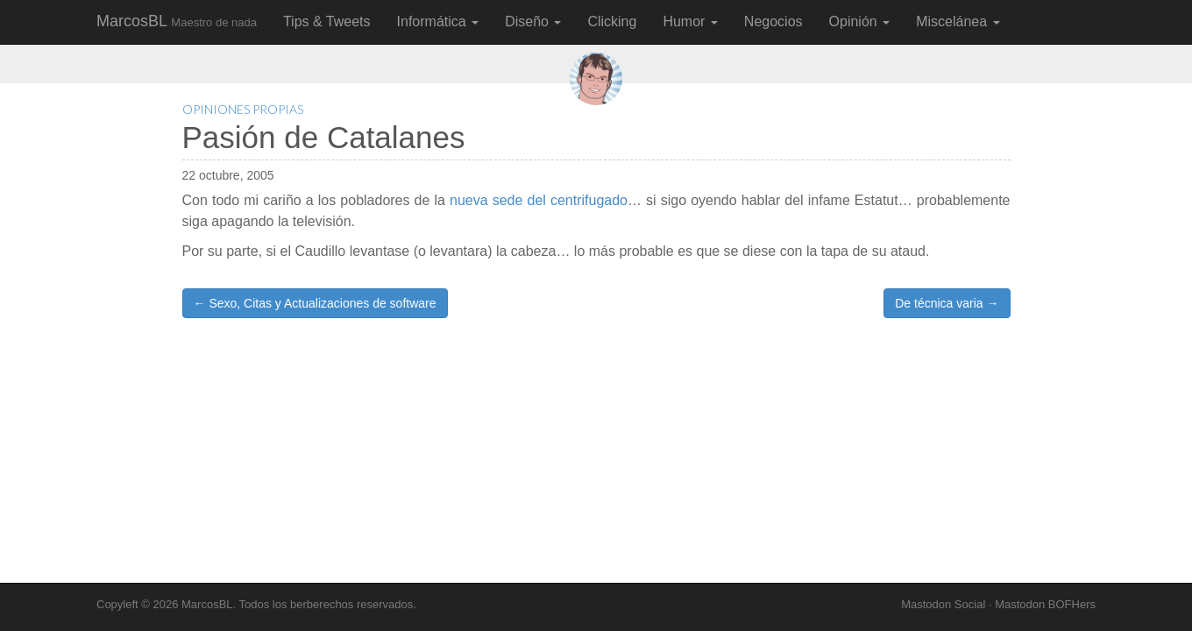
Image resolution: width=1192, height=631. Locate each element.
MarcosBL (176, 21)
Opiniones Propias (242, 109)
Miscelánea (957, 21)
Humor (690, 21)
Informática (438, 21)
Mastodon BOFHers (1045, 604)
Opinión (859, 21)
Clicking (611, 21)
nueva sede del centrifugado (539, 200)
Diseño (533, 21)
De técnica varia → (946, 303)
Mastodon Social (943, 604)
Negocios (773, 21)
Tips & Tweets (327, 21)
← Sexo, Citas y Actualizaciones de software (315, 303)
